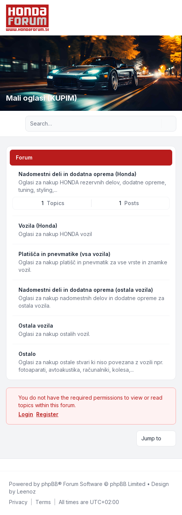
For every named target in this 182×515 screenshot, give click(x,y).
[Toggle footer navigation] (173, 465)
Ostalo (27, 354)
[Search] (154, 123)
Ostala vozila (35, 325)
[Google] (25, 464)
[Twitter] (13, 464)
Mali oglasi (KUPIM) (41, 98)
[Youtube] (19, 464)
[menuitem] (18, 502)
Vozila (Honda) (37, 225)
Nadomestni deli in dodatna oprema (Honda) (77, 174)
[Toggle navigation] (173, 18)
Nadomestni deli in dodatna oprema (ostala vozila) (85, 290)
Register (47, 414)
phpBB (49, 484)
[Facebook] (7, 464)
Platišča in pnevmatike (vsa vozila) (64, 254)
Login (25, 414)
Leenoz (26, 491)
